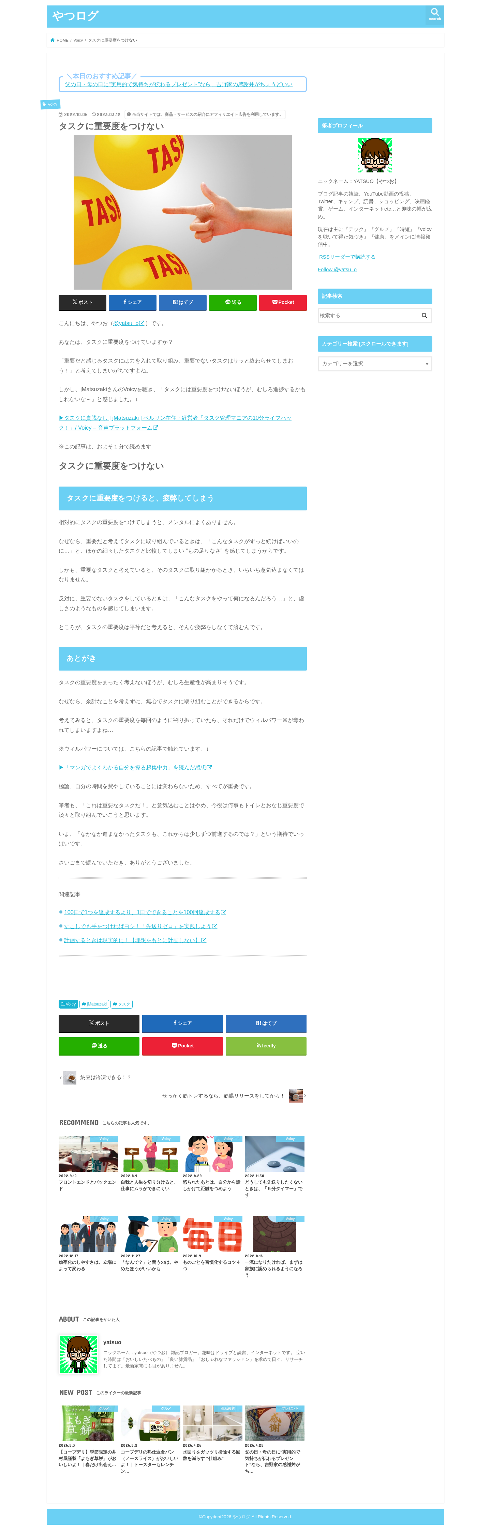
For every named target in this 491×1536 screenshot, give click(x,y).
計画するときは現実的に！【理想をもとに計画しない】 (132, 940)
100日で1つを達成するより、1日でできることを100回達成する (142, 912)
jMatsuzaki (97, 1004)
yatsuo (112, 1342)
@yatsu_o (125, 323)
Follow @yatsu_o (337, 269)
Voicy (71, 1004)
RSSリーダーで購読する (347, 257)
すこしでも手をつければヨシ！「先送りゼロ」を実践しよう (137, 926)
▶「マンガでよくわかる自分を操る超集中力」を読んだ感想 (132, 767)
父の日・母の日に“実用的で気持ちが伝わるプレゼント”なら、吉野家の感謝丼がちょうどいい (179, 84)
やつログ (75, 15)
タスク (124, 1004)
